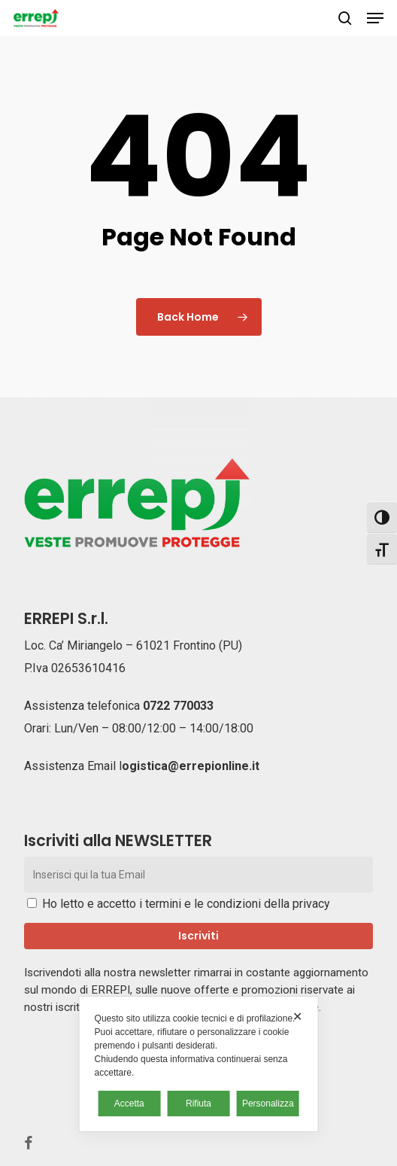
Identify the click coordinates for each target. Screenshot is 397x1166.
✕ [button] (297, 1016)
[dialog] (199, 1064)
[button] (375, 18)
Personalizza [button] (268, 1103)
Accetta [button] (129, 1103)
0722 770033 (178, 706)
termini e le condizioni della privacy (237, 904)
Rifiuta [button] (198, 1103)
